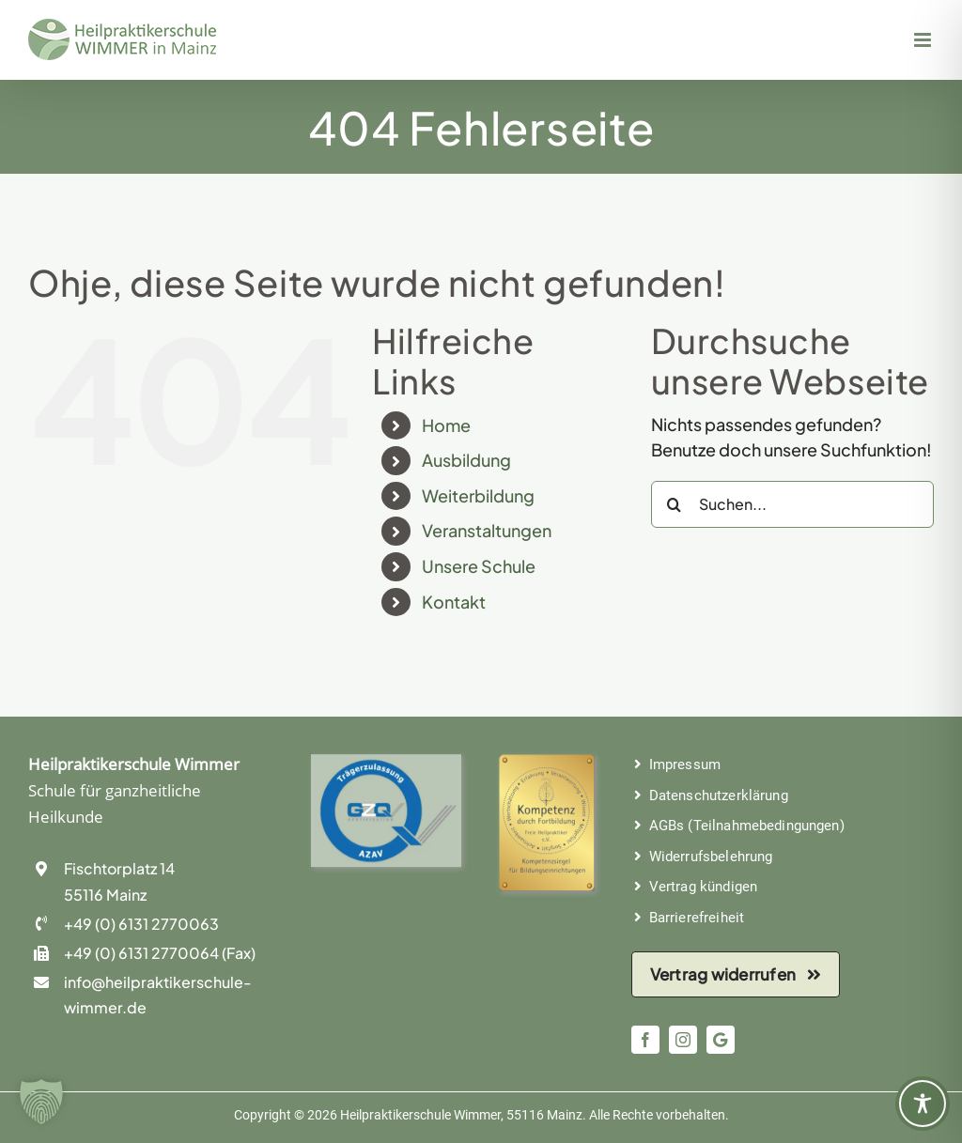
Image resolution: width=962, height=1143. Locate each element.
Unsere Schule (478, 566)
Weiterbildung (478, 495)
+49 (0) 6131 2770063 (141, 924)
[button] (41, 1101)
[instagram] (683, 1040)
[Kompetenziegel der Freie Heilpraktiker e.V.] (547, 766)
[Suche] (674, 504)
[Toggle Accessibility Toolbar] (922, 1103)
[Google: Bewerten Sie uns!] (720, 1040)
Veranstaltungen (486, 530)
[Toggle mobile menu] (924, 40)
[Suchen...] (792, 504)
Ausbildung (466, 460)
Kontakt (454, 601)
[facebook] (645, 1040)
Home (446, 425)
